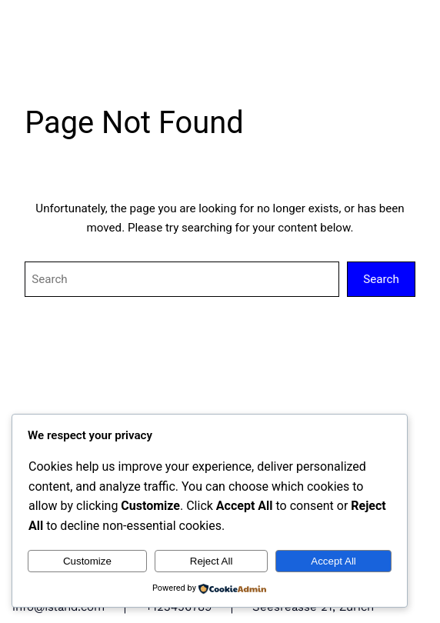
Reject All (211, 561)
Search (381, 279)
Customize (87, 561)
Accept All (333, 561)
